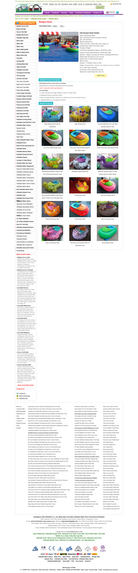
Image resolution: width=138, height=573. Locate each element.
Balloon (95, 4)
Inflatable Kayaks (22, 157)
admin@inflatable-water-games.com (95, 16)
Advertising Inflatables (24, 230)
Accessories (20, 250)
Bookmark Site (117, 4)
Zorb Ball (19, 58)
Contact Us (97, 13)
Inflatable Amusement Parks (25, 248)
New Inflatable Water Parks (25, 189)
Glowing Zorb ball (22, 108)
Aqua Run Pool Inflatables (25, 204)
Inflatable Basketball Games (25, 207)
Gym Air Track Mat (22, 224)
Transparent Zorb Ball (23, 73)
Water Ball (20, 43)
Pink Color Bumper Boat (108, 195)
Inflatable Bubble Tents (24, 192)
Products (55, 13)
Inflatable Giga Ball (22, 38)
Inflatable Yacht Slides (23, 215)
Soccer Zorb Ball (22, 32)
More (100, 4)
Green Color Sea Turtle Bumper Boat (107, 148)
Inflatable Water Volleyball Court (24, 213)
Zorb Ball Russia (22, 288)
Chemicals (34, 570)
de (84, 4)
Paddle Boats (21, 131)
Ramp (70, 4)
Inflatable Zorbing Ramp (24, 119)
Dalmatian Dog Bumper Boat (80, 171)
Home (47, 13)
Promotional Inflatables (24, 233)
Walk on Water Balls (23, 52)
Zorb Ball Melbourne (24, 305)
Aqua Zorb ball (21, 67)
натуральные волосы (110, 570)
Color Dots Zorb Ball (23, 90)
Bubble (75, 4)
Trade (100, 570)
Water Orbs (20, 46)
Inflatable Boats (21, 148)
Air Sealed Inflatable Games (25, 221)
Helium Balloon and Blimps (25, 242)
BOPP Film (26, 570)
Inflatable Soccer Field (23, 210)
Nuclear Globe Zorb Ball (24, 99)
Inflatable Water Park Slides (25, 180)
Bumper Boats (53, 18)
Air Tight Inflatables (23, 218)
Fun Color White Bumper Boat (52, 148)
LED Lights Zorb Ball (23, 116)
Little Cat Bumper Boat (107, 219)
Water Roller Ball (22, 55)
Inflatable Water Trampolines (25, 178)
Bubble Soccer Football (25, 270)
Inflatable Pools (21, 143)
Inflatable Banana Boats (24, 151)
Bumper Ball (88, 4)
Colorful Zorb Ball (22, 78)
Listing (55, 26)
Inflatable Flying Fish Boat (25, 154)
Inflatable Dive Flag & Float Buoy (25, 198)
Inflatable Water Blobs (23, 186)
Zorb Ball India (22, 318)
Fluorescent (64, 4)
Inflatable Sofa (21, 195)
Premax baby (93, 570)
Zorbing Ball (20, 61)
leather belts (61, 570)
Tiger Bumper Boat (80, 124)
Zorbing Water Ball (22, 64)
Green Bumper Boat (107, 243)
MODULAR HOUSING (73, 570)
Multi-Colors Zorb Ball (23, 84)
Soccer (80, 4)
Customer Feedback (83, 13)
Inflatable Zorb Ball (22, 70)
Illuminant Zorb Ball (23, 110)
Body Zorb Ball (21, 29)
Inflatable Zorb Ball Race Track (26, 122)
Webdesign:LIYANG (68, 567)
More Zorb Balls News (26, 385)
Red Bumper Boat (80, 219)
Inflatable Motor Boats (23, 134)
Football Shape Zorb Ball (24, 96)
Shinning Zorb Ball (22, 113)
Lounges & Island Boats (24, 160)
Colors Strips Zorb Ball (24, 93)
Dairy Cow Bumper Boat (52, 243)
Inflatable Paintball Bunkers (25, 227)
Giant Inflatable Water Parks (25, 140)
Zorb (56, 4)
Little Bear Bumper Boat (52, 219)
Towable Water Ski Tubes (24, 163)
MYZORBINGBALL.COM (74, 531)
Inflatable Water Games (38, 18)
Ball (59, 4)
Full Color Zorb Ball (23, 81)
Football (51, 4)
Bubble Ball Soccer (22, 35)
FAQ (71, 13)
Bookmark (110, 16)
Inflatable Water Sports (24, 201)
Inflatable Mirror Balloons (24, 245)
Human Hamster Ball (23, 102)
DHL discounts (44, 570)
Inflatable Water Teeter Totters (26, 183)
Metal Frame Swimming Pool (25, 145)
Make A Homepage (23, 396)
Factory (64, 13)
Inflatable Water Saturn (24, 175)
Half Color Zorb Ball (23, 87)
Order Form (101, 75)
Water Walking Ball (22, 49)
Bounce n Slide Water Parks (25, 169)
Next (61, 26)
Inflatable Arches (22, 236)
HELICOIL (52, 570)
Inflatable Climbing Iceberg (25, 172)
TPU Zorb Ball (21, 75)
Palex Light (84, 570)
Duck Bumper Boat (80, 195)
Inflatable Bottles (22, 239)
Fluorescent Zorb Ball (23, 105)
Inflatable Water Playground (25, 166)
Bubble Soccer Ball (22, 26)
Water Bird (20, 137)
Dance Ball (20, 40)
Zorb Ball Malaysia (23, 332)
